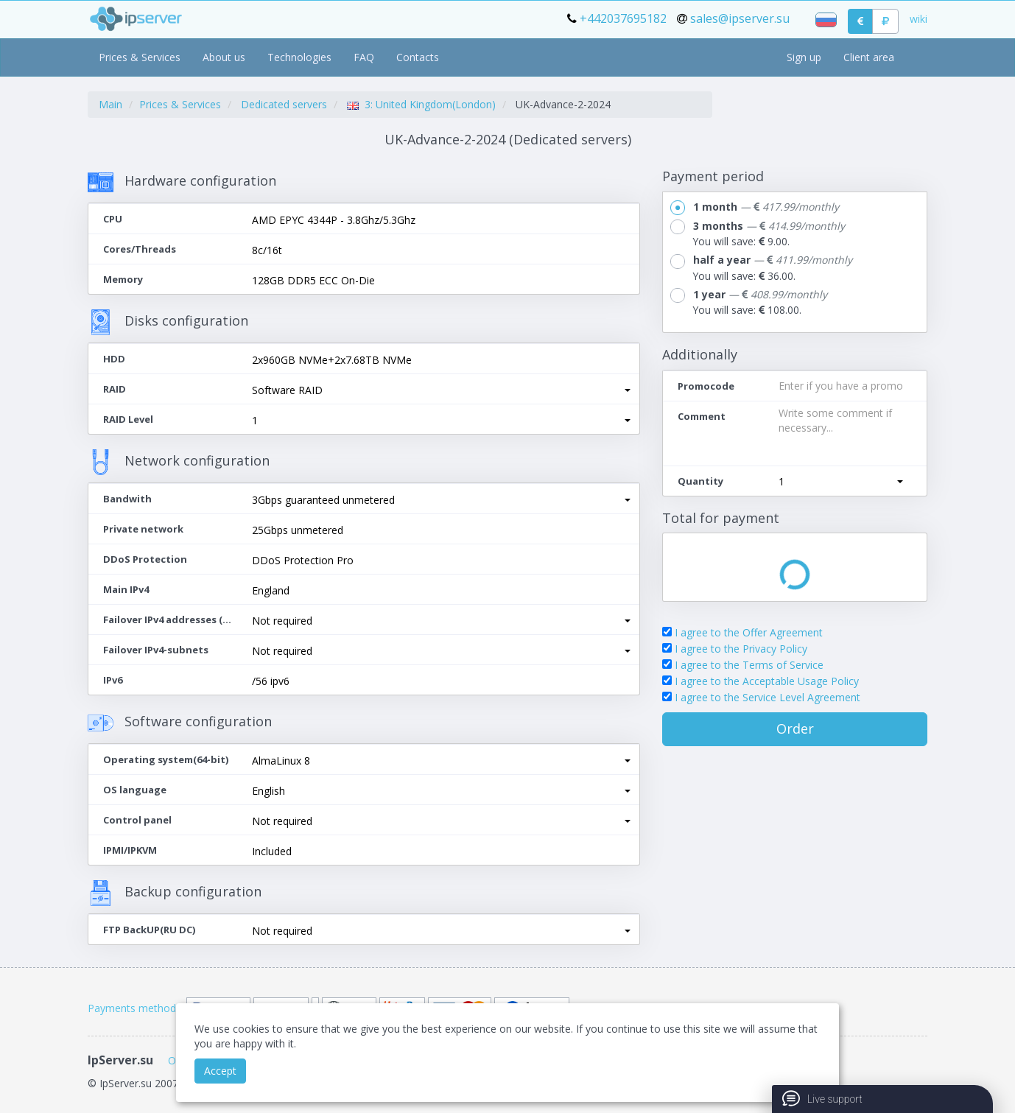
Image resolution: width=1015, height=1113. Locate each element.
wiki (918, 19)
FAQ (364, 57)
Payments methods (134, 1008)
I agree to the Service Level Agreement (767, 697)
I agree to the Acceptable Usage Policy (767, 681)
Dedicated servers (284, 104)
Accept (220, 1071)
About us (224, 57)
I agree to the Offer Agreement (749, 632)
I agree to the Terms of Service (749, 665)
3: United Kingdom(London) (421, 104)
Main (110, 104)
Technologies (299, 57)
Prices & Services (139, 57)
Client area (868, 57)
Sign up (804, 57)
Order (795, 728)
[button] (441, 390)
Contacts (417, 57)
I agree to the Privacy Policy (741, 649)
